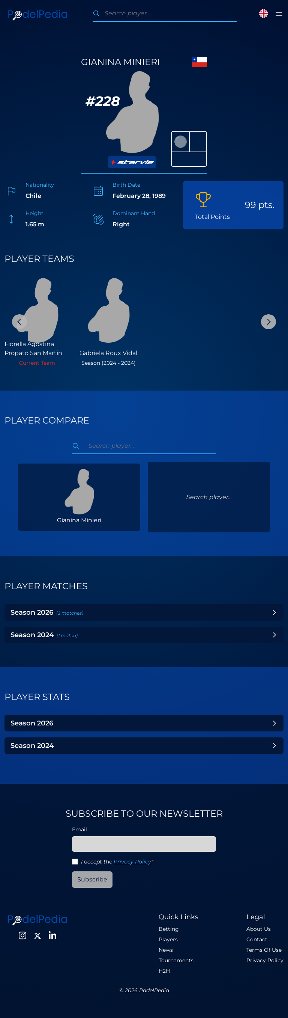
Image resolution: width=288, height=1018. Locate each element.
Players (168, 939)
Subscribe (92, 879)
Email (79, 829)
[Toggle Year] (275, 612)
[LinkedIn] (52, 935)
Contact (256, 939)
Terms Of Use (264, 950)
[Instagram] (22, 935)
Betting (169, 929)
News (166, 950)
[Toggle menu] (279, 13)
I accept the (117, 861)
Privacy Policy (133, 861)
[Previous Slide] (19, 321)
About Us (258, 929)
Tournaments (176, 960)
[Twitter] (37, 935)
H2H (164, 970)
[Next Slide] (268, 321)
